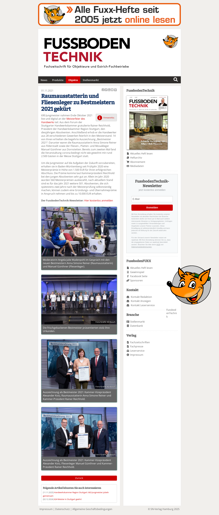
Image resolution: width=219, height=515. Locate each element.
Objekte (73, 80)
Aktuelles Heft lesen (141, 153)
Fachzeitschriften (140, 342)
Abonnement (137, 162)
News (44, 80)
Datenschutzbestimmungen (141, 247)
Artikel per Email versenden (112, 90)
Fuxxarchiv (109, 14)
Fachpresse (136, 346)
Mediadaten (137, 166)
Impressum (136, 354)
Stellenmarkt (91, 80)
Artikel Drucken (115, 90)
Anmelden (152, 207)
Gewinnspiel (137, 272)
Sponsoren (136, 280)
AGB (158, 244)
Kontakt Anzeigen (141, 301)
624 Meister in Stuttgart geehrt (68, 499)
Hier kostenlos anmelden (98, 200)
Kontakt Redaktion (141, 297)
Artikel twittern (106, 90)
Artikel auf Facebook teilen (103, 90)
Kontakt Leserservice (143, 305)
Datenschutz (62, 509)
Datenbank (136, 325)
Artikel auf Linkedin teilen (109, 90)
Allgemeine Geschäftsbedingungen (92, 509)
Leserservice (137, 350)
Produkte (57, 80)
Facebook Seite (138, 276)
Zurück (79, 478)
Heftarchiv (136, 157)
